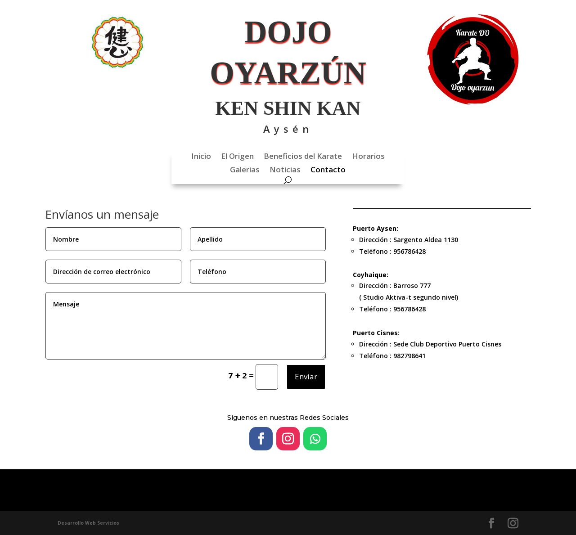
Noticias (285, 170)
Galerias (245, 170)
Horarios (368, 157)
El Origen (237, 157)
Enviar (306, 376)
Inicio (201, 157)
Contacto (328, 170)
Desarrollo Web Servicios (88, 523)
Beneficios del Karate (303, 157)
